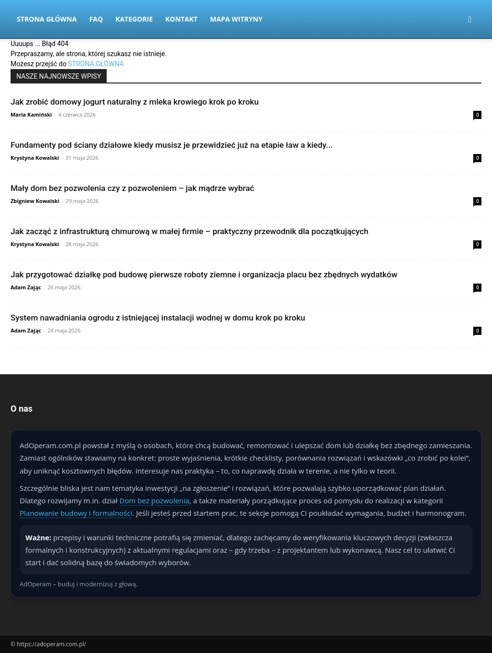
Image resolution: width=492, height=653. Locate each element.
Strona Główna (47, 19)
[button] (469, 19)
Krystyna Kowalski (35, 157)
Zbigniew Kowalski (35, 200)
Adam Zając (26, 287)
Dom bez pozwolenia (155, 500)
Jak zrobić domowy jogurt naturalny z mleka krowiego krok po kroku (134, 102)
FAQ (96, 19)
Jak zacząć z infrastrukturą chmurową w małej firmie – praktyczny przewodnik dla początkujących (190, 231)
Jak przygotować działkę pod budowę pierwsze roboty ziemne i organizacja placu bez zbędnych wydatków (204, 274)
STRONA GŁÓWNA (96, 64)
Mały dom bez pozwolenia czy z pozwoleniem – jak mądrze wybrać (132, 188)
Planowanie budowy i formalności (76, 513)
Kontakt (181, 19)
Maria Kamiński (31, 114)
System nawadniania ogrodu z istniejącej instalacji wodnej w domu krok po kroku (158, 317)
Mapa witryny (236, 19)
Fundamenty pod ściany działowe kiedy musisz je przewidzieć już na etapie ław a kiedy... (171, 145)
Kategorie (134, 19)
